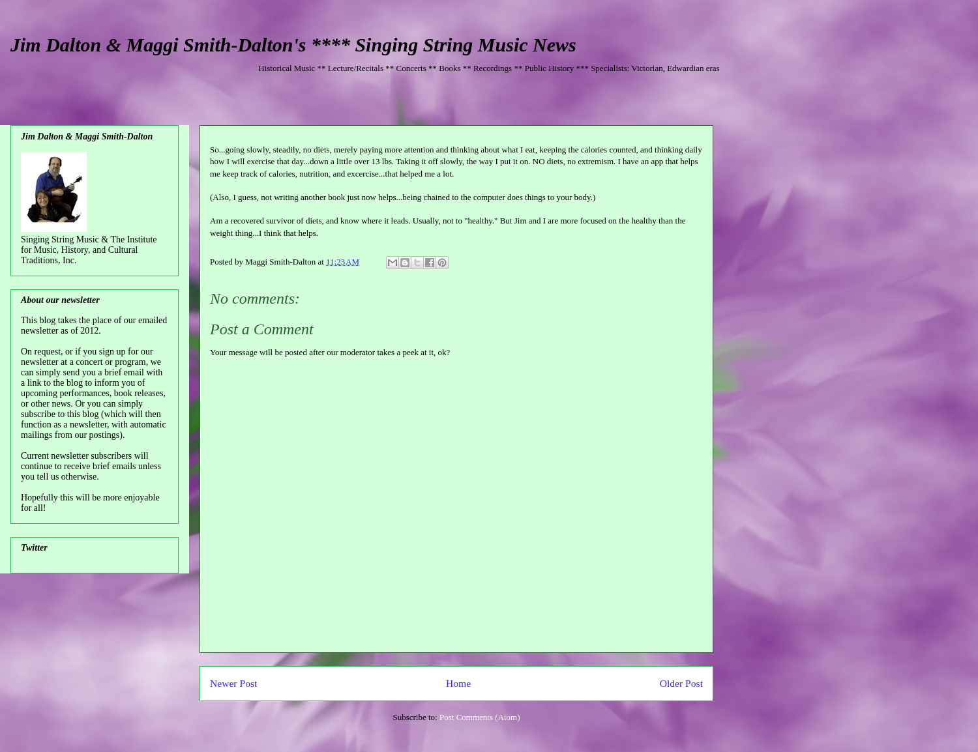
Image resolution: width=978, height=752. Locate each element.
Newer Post (233, 683)
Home (458, 683)
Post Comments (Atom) (479, 717)
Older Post (681, 683)
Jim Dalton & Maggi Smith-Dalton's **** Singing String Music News (293, 44)
